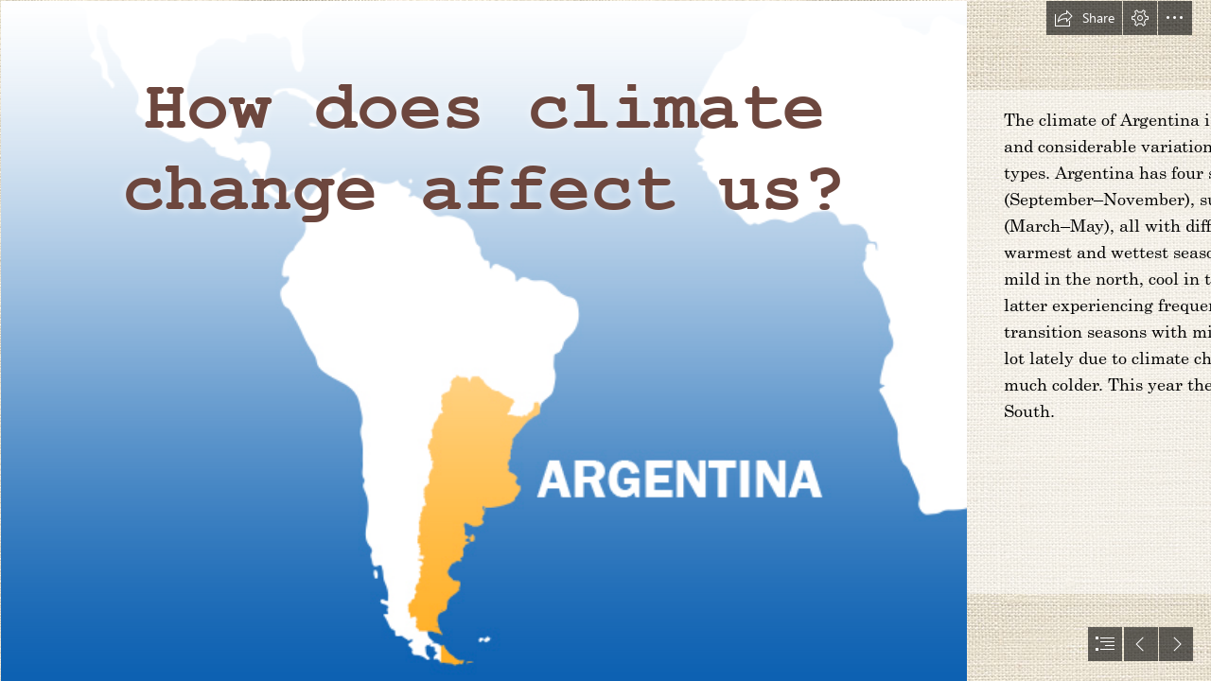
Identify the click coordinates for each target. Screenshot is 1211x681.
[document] (605, 340)
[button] (1084, 18)
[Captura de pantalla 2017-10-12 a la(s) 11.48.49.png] (483, 340)
